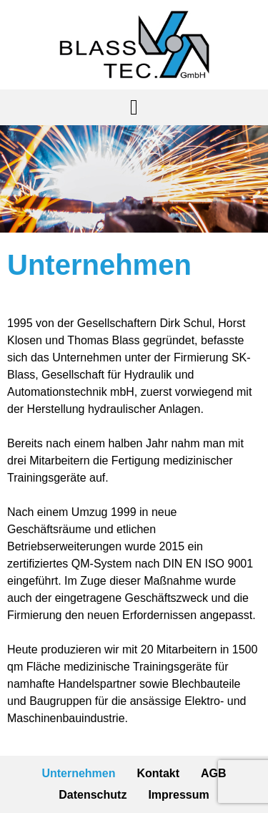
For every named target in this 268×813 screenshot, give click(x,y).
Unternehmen (78, 773)
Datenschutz (92, 795)
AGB (214, 773)
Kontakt (158, 773)
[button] (134, 107)
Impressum (178, 795)
